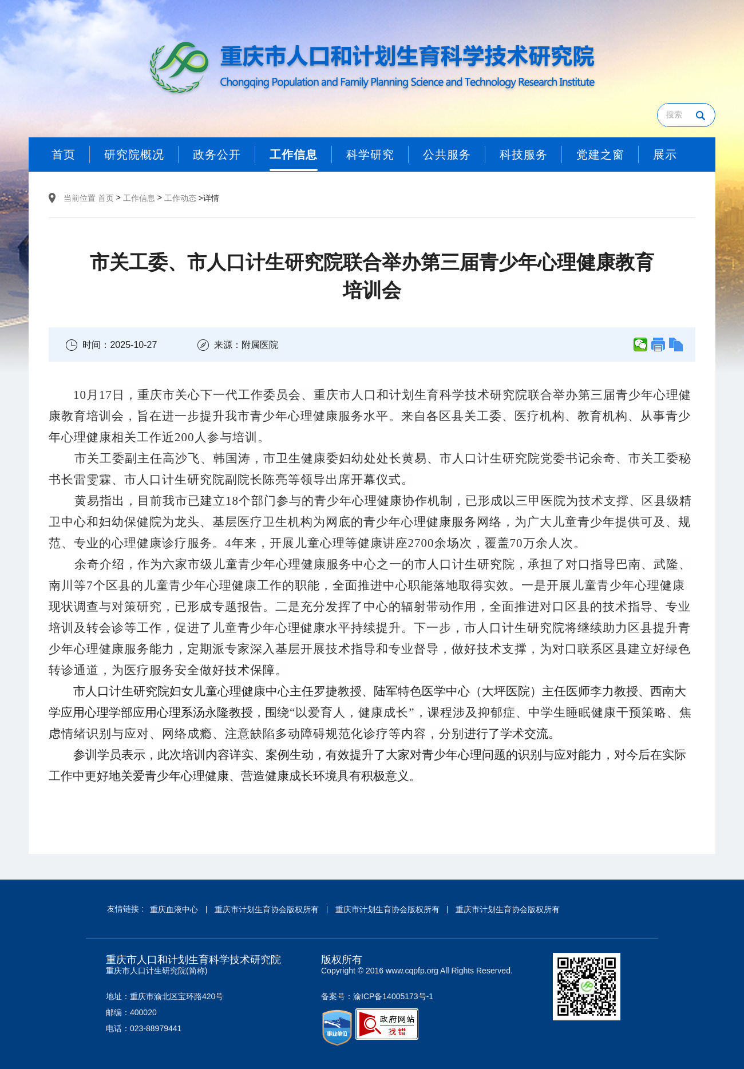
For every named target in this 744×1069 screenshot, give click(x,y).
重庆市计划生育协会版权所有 (267, 909)
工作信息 (139, 198)
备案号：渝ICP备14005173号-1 (377, 996)
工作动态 (180, 198)
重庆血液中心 (174, 909)
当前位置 (80, 198)
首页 (106, 198)
